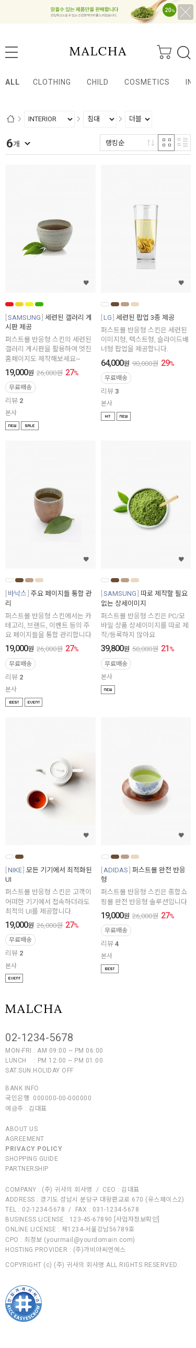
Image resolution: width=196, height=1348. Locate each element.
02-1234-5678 (39, 1037)
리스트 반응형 (182, 142)
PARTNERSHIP (27, 1168)
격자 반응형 (166, 142)
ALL (12, 82)
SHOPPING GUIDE (31, 1158)
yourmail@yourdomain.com (90, 1239)
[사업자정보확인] (137, 1219)
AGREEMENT (24, 1139)
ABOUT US (21, 1129)
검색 (184, 53)
